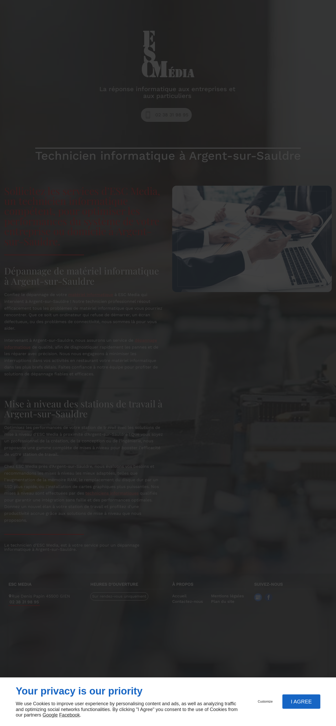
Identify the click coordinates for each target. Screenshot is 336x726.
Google (50, 715)
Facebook (69, 715)
